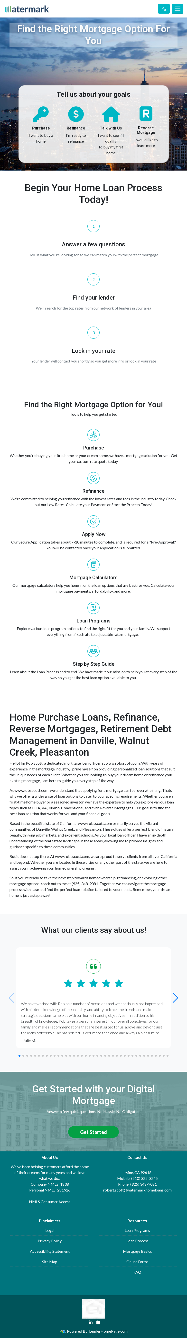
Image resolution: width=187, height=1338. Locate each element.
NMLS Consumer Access (49, 1201)
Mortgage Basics (137, 1251)
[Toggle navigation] (177, 9)
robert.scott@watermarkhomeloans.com (137, 1190)
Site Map (49, 1261)
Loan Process (137, 1240)
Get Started (93, 1132)
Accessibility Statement (50, 1251)
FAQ (137, 1272)
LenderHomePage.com (108, 1331)
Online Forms (137, 1261)
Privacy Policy (50, 1240)
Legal (49, 1230)
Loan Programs (137, 1230)
